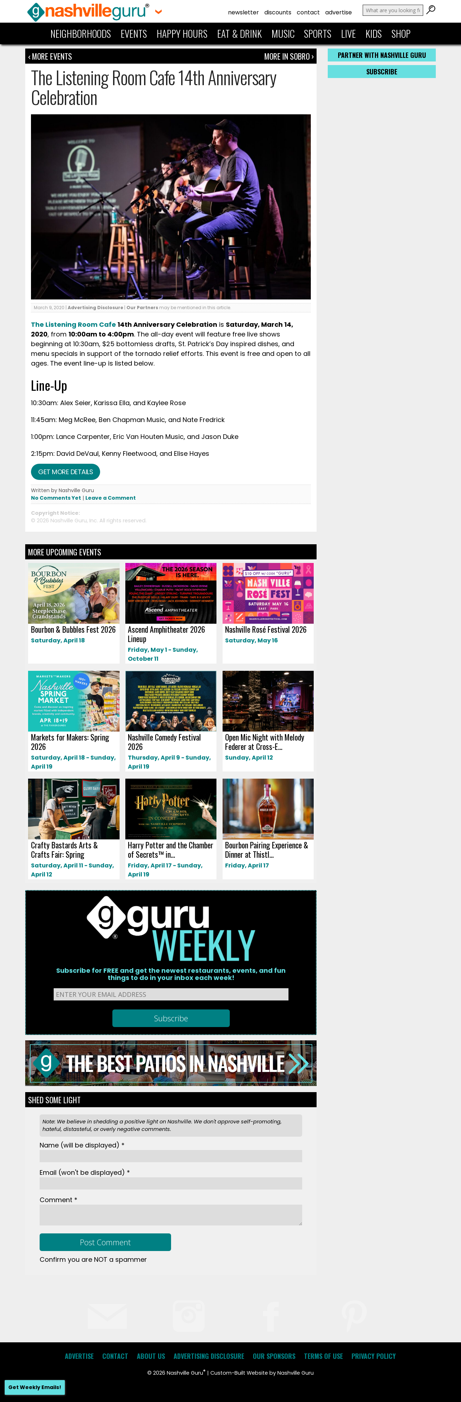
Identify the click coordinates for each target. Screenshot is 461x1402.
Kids (374, 33)
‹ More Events (50, 56)
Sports (317, 33)
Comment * (58, 1199)
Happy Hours (182, 33)
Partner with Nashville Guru (382, 55)
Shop (401, 33)
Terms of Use (323, 1356)
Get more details (65, 471)
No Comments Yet (56, 497)
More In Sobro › (289, 56)
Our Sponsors (274, 1356)
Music (283, 33)
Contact (308, 12)
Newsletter (243, 12)
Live (348, 33)
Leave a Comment (110, 497)
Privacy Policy (374, 1356)
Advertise (338, 12)
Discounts (277, 12)
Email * (85, 1172)
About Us (151, 1356)
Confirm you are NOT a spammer (93, 1259)
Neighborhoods (80, 33)
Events (134, 33)
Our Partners (142, 307)
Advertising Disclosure (95, 307)
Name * (82, 1145)
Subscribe (381, 71)
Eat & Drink (239, 33)
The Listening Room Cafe (73, 324)
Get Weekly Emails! (34, 1387)
